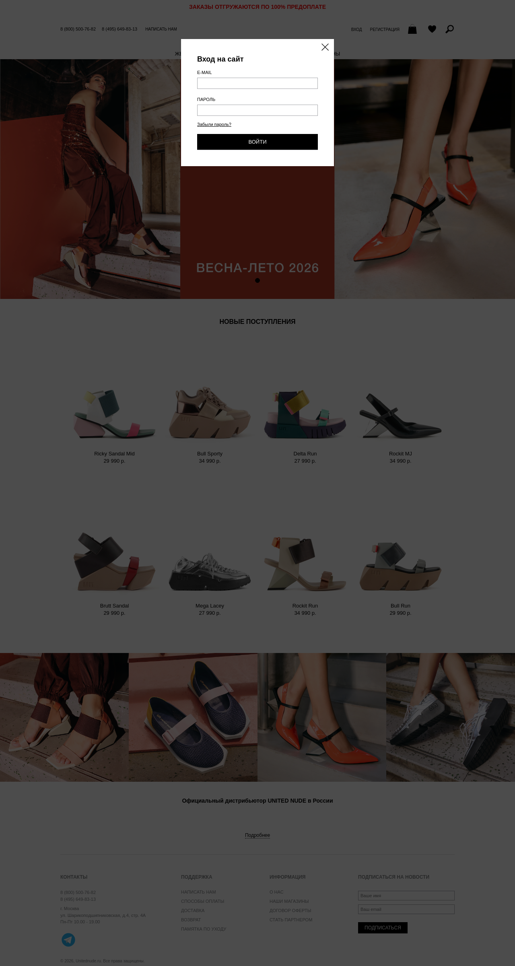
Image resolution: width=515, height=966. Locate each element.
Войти (258, 142)
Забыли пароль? (214, 124)
